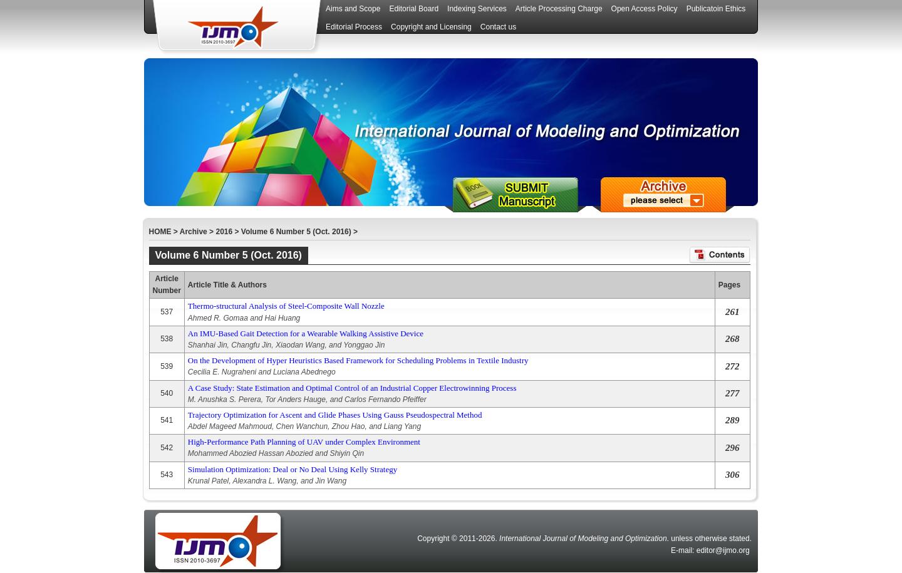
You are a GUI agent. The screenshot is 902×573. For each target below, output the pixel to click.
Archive (193, 231)
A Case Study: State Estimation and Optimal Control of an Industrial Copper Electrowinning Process (352, 388)
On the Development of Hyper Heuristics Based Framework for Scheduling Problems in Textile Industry (358, 360)
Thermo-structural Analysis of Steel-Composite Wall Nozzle (286, 306)
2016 (223, 231)
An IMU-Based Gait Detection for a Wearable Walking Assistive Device (305, 333)
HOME (160, 231)
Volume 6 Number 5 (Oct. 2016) (296, 231)
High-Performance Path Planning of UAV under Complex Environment (304, 442)
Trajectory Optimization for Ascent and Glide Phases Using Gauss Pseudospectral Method (335, 415)
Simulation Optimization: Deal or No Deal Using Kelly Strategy (292, 469)
